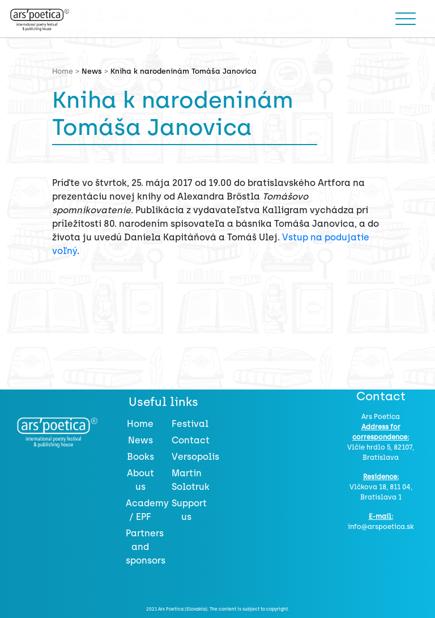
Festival (190, 423)
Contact (191, 440)
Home (140, 423)
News (92, 71)
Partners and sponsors (145, 547)
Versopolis (195, 456)
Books (140, 456)
